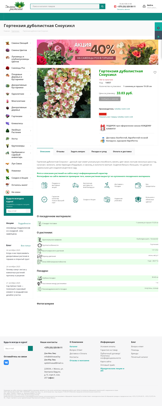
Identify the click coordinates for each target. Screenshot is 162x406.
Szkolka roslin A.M (122, 109)
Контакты (74, 357)
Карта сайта (105, 361)
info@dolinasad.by (52, 356)
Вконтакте (6, 362)
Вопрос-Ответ (76, 350)
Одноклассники (6, 368)
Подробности (24, 223)
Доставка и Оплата (78, 353)
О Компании (76, 342)
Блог (133, 342)
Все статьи (26, 245)
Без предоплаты (150, 185)
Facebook (12, 362)
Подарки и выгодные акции (56, 185)
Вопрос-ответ (137, 346)
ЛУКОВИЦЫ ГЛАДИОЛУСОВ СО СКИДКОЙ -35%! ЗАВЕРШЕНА (18, 231)
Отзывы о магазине (79, 360)
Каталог (73, 346)
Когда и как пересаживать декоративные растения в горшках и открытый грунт (17, 256)
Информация (107, 342)
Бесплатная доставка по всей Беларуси (88, 185)
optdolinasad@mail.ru (53, 363)
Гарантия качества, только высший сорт (58, 199)
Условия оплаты (107, 346)
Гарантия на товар (109, 350)
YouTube (25, 362)
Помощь (135, 350)
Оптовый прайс (107, 365)
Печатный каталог (139, 357)
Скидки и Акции (89, 199)
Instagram (18, 362)
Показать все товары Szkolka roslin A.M (116, 117)
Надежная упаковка (118, 199)
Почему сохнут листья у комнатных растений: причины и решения (16, 272)
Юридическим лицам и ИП (112, 369)
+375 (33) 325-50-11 (53, 347)
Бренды (134, 353)
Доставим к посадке (119, 185)
